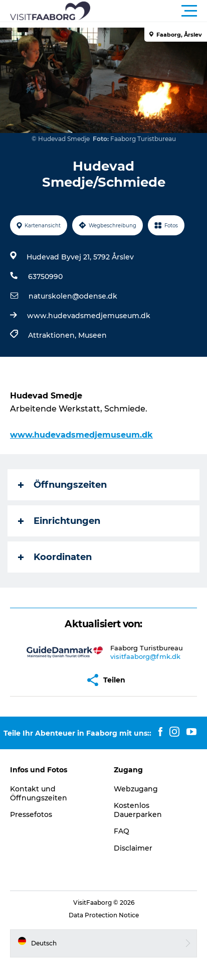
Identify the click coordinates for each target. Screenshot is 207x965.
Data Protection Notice (104, 915)
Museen (92, 335)
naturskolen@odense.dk (73, 296)
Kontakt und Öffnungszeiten (38, 793)
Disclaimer (133, 848)
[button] (148, 11)
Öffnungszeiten (62, 484)
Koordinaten (55, 557)
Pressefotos (31, 814)
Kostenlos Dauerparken (138, 810)
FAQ (121, 831)
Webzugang (136, 788)
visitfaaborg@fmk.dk (145, 656)
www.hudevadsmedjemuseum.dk (88, 315)
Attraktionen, (53, 335)
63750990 (45, 276)
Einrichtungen (59, 520)
